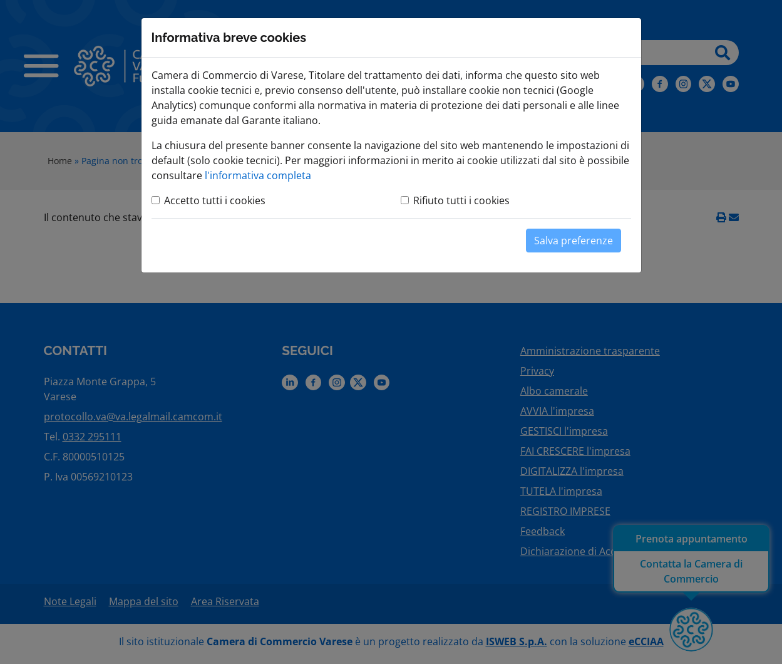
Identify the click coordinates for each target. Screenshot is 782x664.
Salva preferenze (573, 240)
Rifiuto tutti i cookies (461, 200)
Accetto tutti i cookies (214, 200)
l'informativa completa (258, 175)
